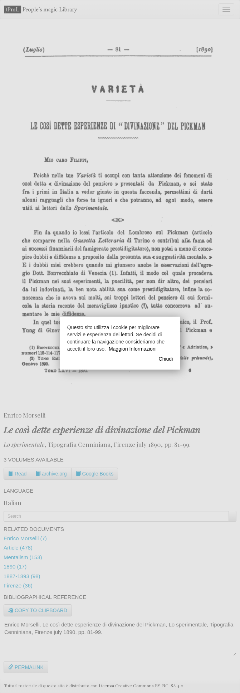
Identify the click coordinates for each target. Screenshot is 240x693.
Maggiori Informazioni (133, 349)
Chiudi (166, 359)
